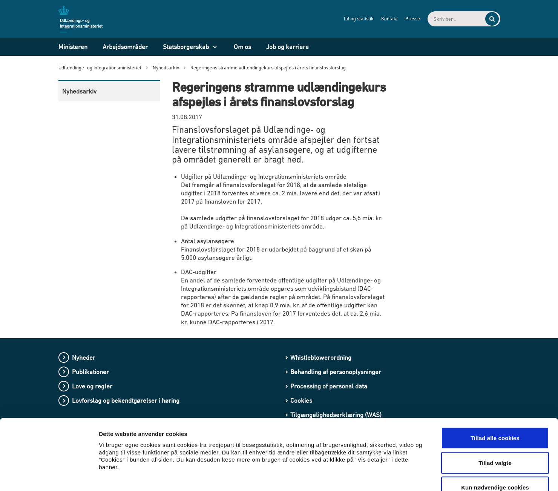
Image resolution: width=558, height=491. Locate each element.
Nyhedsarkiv (79, 91)
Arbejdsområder (125, 47)
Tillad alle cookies (495, 392)
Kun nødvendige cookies (495, 441)
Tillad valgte (495, 417)
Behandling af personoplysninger (335, 372)
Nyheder (83, 357)
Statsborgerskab (186, 47)
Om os (242, 47)
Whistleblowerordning (320, 357)
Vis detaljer (392, 476)
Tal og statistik (352, 18)
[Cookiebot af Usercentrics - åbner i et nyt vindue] (49, 476)
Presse (406, 18)
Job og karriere (287, 47)
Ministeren (72, 47)
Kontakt (383, 18)
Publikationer (90, 372)
